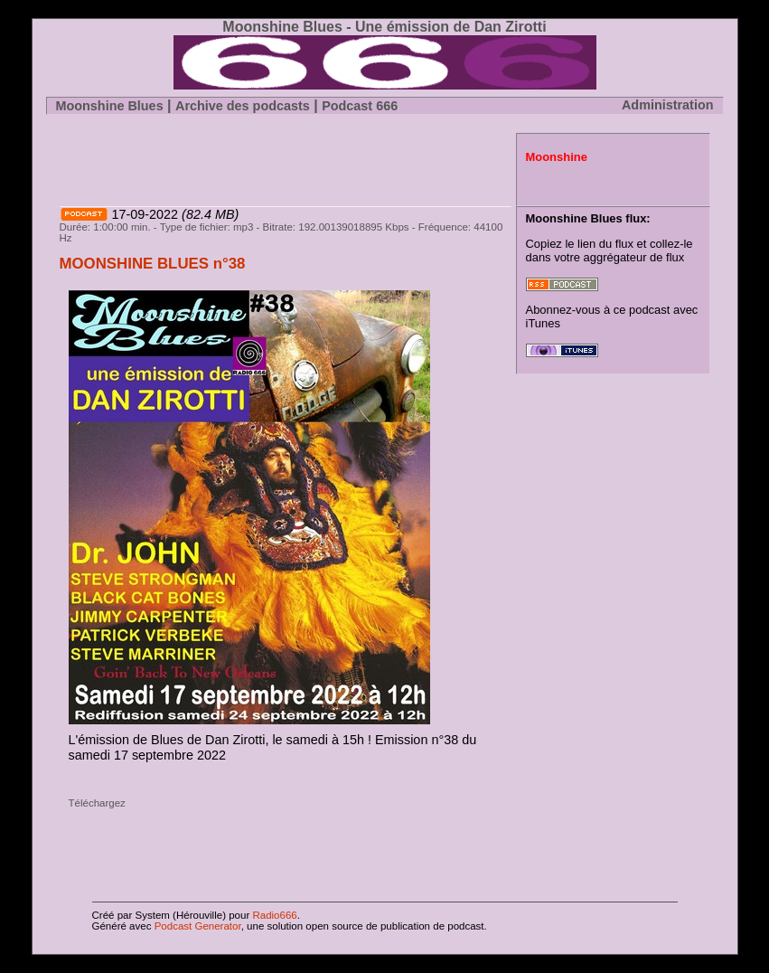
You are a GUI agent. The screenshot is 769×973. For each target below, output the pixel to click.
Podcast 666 (360, 106)
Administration (668, 105)
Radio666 (273, 915)
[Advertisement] (271, 160)
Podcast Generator (198, 926)
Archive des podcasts (242, 106)
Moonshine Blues (110, 106)
